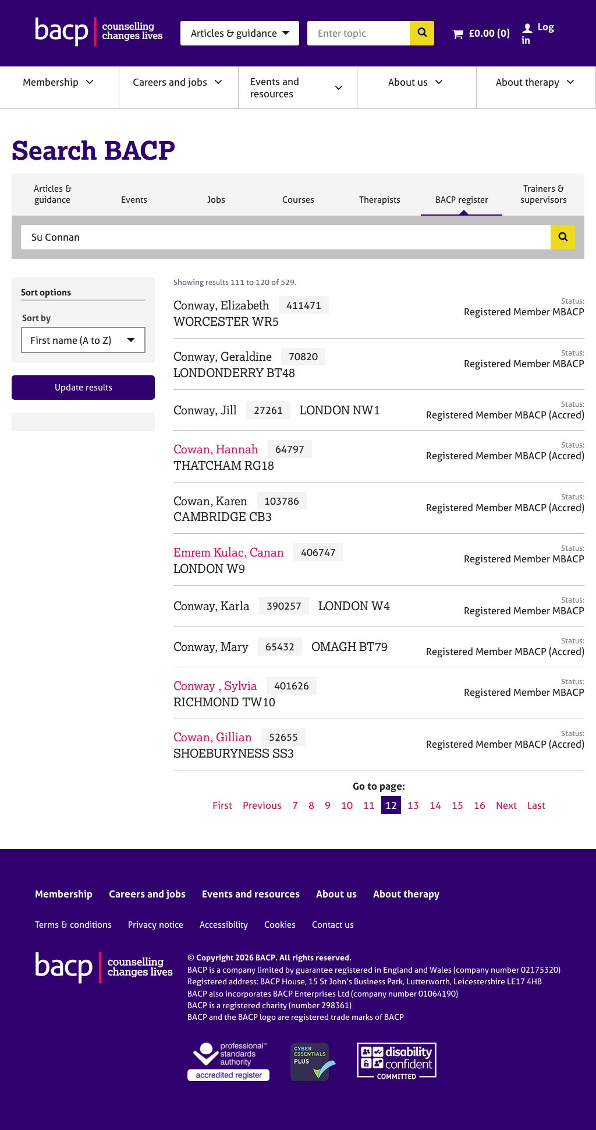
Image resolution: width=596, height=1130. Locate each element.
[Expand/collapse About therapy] (570, 81)
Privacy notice (155, 924)
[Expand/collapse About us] (438, 81)
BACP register (461, 204)
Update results (83, 387)
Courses (298, 204)
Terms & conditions (73, 924)
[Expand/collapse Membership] (89, 81)
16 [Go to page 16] (479, 805)
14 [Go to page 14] (435, 805)
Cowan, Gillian (212, 737)
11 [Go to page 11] (369, 805)
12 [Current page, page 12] (391, 805)
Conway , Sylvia (215, 685)
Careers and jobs (170, 82)
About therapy (527, 82)
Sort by (36, 317)
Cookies (280, 924)
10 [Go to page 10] (347, 805)
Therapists (379, 204)
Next (506, 805)
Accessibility (224, 924)
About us (408, 82)
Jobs (216, 204)
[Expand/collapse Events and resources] (338, 87)
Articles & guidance (52, 199)
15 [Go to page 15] (457, 805)
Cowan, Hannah (215, 449)
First (222, 805)
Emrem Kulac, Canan (228, 552)
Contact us (333, 924)
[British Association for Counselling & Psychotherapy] (99, 33)
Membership (51, 82)
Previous (262, 805)
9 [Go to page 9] (328, 805)
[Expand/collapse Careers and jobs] (218, 81)
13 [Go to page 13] (413, 805)
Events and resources (274, 87)
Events (133, 204)
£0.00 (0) (489, 33)
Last (536, 805)
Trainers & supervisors (543, 199)
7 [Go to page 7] (295, 805)
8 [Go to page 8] (311, 805)
